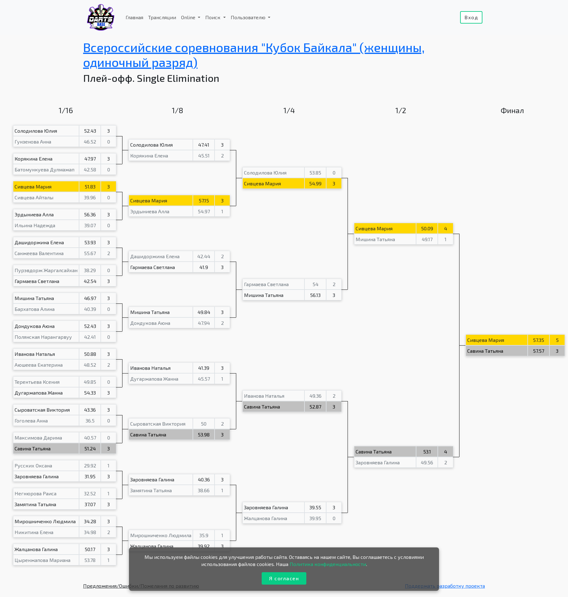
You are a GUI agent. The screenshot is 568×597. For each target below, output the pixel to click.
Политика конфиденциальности (328, 564)
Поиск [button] (213, 17)
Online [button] (189, 17)
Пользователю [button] (249, 17)
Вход (471, 17)
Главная (134, 17)
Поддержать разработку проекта (445, 586)
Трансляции (162, 17)
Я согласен (284, 578)
